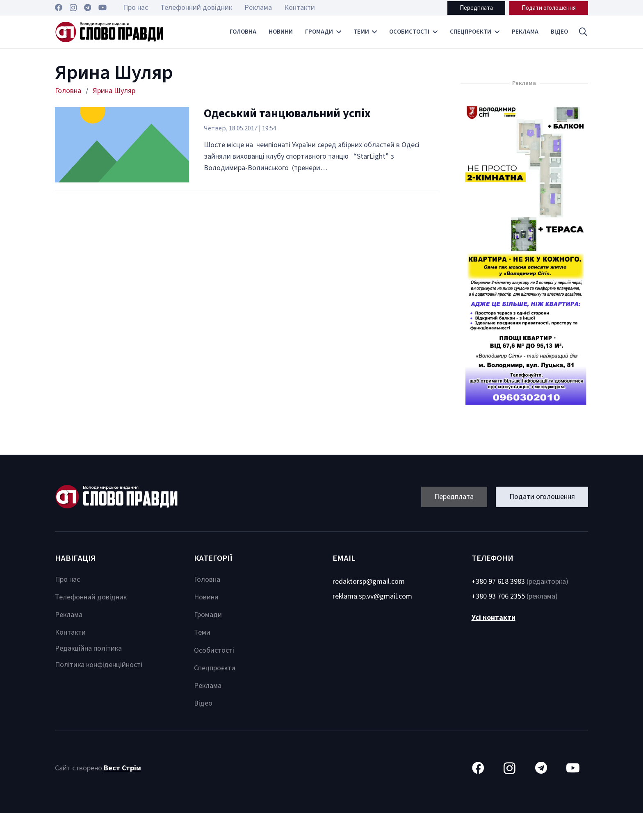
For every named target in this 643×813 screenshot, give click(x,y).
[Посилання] (109, 32)
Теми (202, 632)
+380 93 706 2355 (498, 596)
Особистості (214, 650)
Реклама (68, 615)
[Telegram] (87, 7)
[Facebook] (58, 7)
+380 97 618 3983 (498, 581)
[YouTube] (102, 7)
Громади (208, 615)
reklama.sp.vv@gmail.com (372, 596)
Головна (207, 579)
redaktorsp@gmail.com (369, 581)
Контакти (70, 632)
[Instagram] (73, 8)
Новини (206, 597)
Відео (203, 703)
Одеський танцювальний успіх (287, 113)
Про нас (67, 579)
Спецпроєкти (214, 668)
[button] (583, 32)
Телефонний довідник (91, 597)
